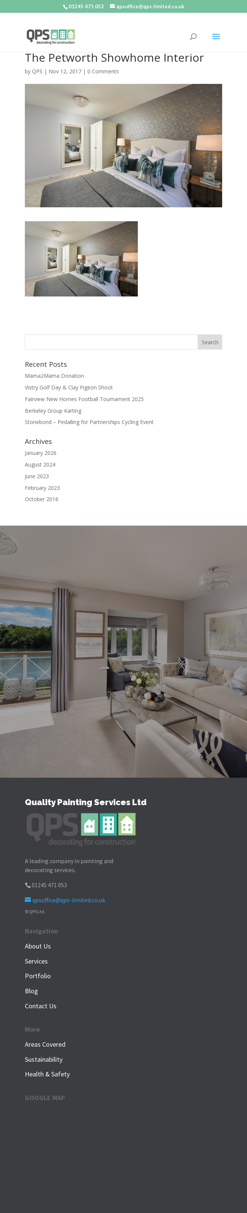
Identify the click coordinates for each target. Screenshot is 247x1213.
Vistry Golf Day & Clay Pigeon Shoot (69, 387)
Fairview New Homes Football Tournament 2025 (84, 399)
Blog (31, 991)
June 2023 (37, 476)
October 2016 (41, 499)
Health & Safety (47, 1074)
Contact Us (40, 1006)
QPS (37, 71)
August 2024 (40, 464)
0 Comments (103, 71)
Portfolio (38, 975)
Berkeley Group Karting (53, 410)
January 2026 (40, 452)
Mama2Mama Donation (54, 375)
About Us (38, 946)
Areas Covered (45, 1044)
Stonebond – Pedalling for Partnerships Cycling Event (89, 422)
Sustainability (44, 1059)
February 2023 (42, 487)
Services (36, 961)
